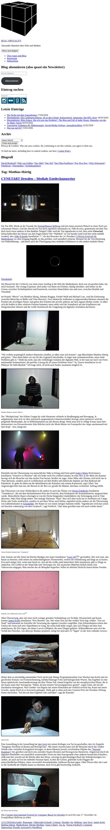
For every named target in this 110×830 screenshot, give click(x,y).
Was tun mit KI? (14, 128)
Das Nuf (49, 163)
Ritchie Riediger (36, 825)
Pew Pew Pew (81, 163)
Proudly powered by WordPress (27, 827)
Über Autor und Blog (16, 56)
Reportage (27, 822)
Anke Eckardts (21, 236)
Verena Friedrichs (80, 491)
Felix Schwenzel (96, 163)
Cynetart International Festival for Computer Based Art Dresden (35, 815)
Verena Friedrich (73, 825)
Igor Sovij (42, 744)
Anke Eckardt (45, 822)
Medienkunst (22, 825)
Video (36, 822)
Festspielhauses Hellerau (49, 226)
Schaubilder (28, 503)
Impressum (12, 58)
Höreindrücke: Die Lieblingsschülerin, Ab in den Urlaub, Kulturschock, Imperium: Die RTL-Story (52, 117)
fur (71, 822)
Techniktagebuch (33, 166)
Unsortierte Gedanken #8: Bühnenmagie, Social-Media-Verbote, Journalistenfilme (44, 125)
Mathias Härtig (8, 825)
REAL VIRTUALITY (11, 41)
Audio (19, 822)
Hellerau (78, 822)
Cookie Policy (64, 151)
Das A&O (39, 163)
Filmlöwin (6, 166)
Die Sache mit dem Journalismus (22, 115)
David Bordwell (8, 163)
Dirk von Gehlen (25, 163)
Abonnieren (11, 80)
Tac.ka (62, 825)
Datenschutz (12, 61)
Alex (13, 822)
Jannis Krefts (14, 620)
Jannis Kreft (99, 822)
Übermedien (18, 166)
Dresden (65, 822)
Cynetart (56, 822)
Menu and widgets (10, 51)
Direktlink (6, 279)
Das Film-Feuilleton (63, 163)
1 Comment (86, 825)
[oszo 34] (73, 557)
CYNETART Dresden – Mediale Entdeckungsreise (38, 178)
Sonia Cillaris (81, 473)
